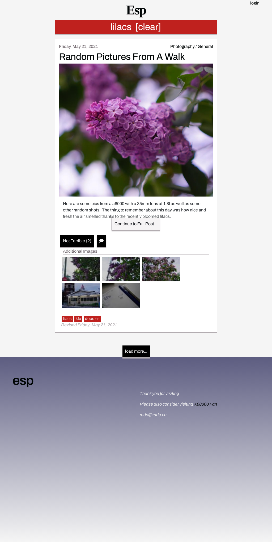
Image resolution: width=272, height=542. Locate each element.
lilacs (67, 318)
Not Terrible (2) (77, 241)
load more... (136, 351)
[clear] (148, 27)
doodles (92, 318)
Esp (136, 9)
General (205, 46)
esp (22, 380)
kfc (78, 318)
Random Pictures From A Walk (122, 57)
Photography (182, 46)
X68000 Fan (205, 404)
